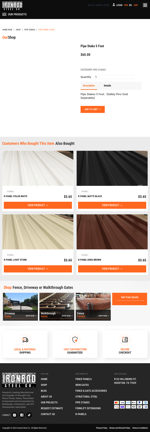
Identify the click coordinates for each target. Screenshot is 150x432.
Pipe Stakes (29, 29)
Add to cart (91, 109)
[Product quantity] (114, 77)
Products (18, 29)
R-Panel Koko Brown (90, 260)
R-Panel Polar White (16, 196)
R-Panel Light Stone (16, 260)
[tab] (89, 86)
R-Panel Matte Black (91, 196)
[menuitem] (131, 5)
